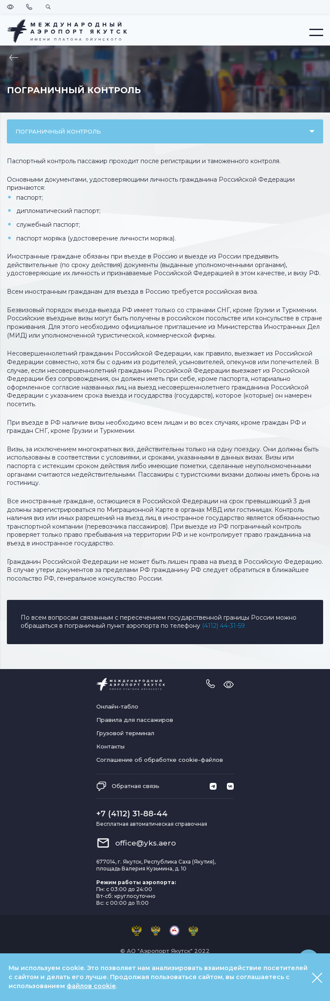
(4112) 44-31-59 (223, 626)
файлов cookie (91, 986)
